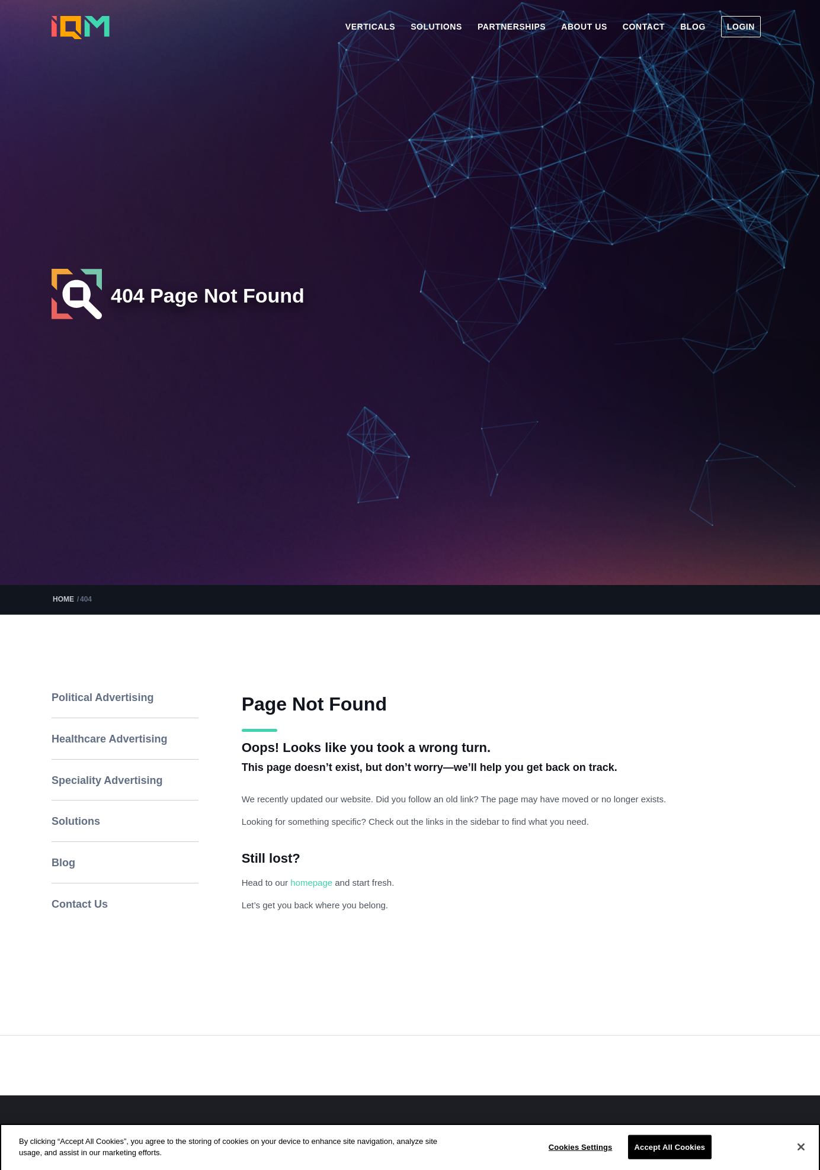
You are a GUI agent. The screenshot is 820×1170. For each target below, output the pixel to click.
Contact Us (80, 904)
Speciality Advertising (107, 780)
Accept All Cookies (670, 1157)
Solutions (76, 821)
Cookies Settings (581, 1157)
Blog (63, 863)
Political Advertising (102, 697)
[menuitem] (370, 26)
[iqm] (81, 27)
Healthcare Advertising (109, 739)
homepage (312, 882)
